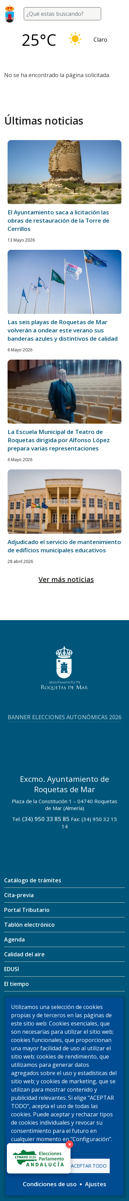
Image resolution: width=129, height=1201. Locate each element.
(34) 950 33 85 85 (45, 819)
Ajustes (95, 1184)
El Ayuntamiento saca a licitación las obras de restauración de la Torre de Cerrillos (58, 220)
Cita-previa (19, 895)
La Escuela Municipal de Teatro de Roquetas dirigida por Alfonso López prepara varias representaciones (59, 440)
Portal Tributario (27, 910)
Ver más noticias (66, 579)
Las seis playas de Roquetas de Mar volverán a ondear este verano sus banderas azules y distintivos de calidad (63, 330)
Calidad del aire (24, 954)
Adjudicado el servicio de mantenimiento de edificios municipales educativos (64, 546)
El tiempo (16, 984)
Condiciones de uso (50, 1184)
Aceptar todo (89, 1165)
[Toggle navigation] (116, 13)
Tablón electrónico (29, 924)
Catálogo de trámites (32, 880)
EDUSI (11, 969)
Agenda (14, 939)
